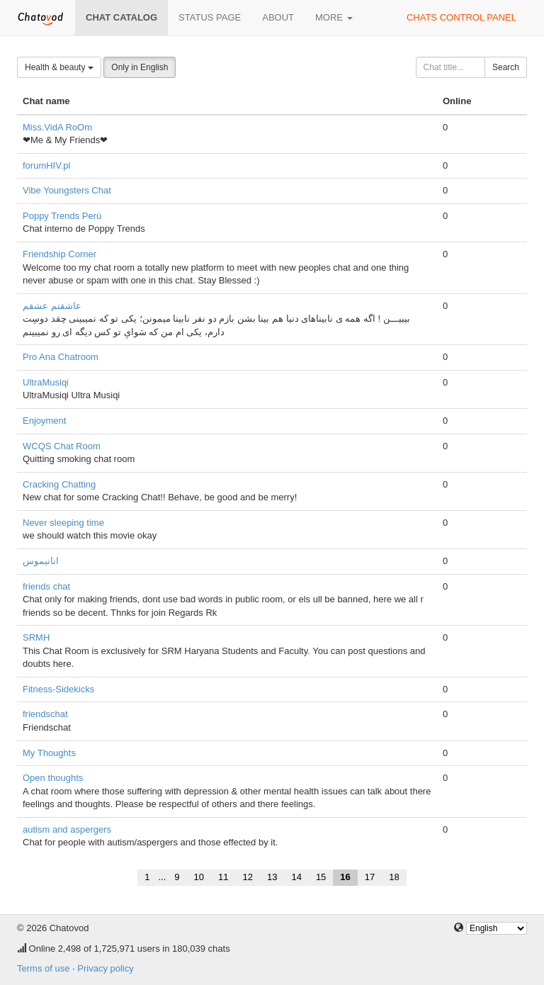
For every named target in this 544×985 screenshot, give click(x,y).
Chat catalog (121, 17)
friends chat (46, 586)
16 (345, 877)
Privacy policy (105, 968)
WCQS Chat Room (62, 446)
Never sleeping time (63, 522)
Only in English (139, 67)
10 (199, 877)
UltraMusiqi (46, 382)
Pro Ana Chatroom (60, 356)
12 (247, 877)
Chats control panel (461, 17)
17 (370, 877)
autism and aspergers (67, 829)
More (334, 17)
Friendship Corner (59, 254)
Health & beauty (59, 67)
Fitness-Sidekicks (58, 689)
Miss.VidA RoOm (57, 127)
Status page (209, 17)
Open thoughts (53, 777)
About (278, 17)
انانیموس (41, 561)
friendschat (45, 714)
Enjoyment (44, 420)
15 (321, 877)
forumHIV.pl (46, 165)
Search (505, 67)
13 (272, 877)
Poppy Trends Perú (62, 215)
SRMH (36, 637)
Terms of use (43, 968)
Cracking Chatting (59, 484)
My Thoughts (49, 753)
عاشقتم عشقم (52, 305)
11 (223, 877)
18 (394, 877)
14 (296, 877)
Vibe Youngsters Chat (67, 190)
